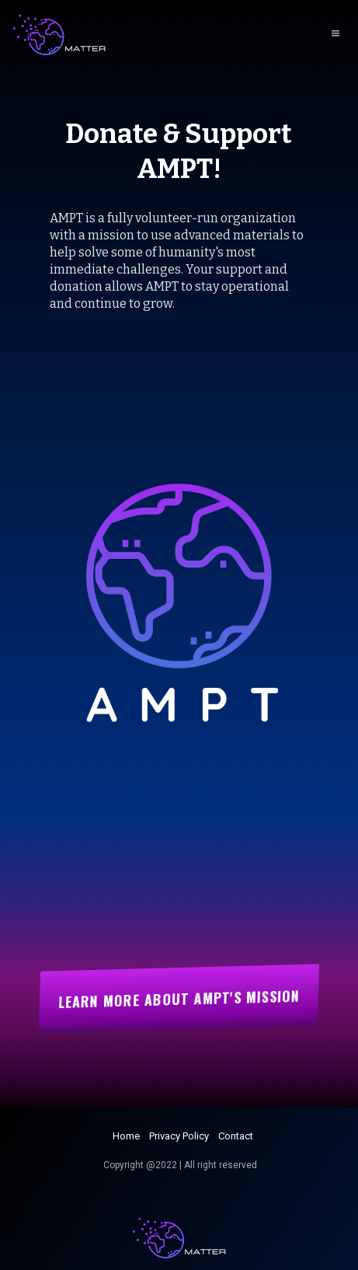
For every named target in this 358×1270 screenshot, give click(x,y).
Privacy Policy (179, 1136)
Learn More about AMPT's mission (179, 998)
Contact (235, 1136)
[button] (335, 33)
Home (126, 1136)
